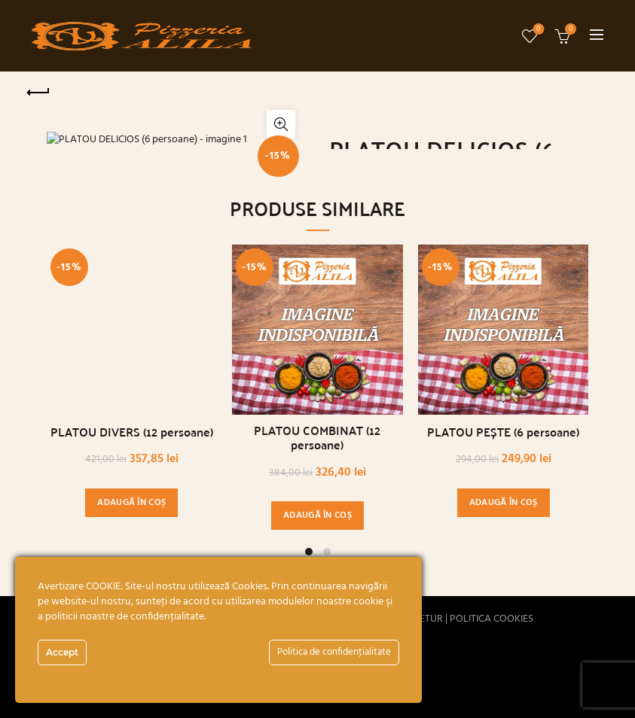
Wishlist (537, 30)
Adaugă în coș (455, 330)
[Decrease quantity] (336, 330)
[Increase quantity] (382, 330)
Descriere (354, 385)
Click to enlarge (281, 362)
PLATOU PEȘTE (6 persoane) (503, 669)
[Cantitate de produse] (359, 330)
